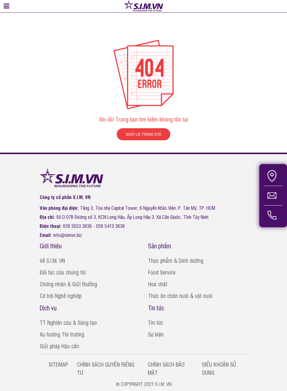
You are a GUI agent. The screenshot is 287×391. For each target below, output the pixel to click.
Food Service (161, 272)
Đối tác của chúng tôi (63, 272)
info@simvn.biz (67, 234)
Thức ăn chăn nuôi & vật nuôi (180, 295)
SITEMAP (58, 364)
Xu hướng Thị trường (62, 334)
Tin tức (155, 322)
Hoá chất (157, 283)
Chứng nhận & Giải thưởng (68, 283)
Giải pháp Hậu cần (59, 345)
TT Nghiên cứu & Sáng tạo (68, 322)
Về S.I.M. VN (52, 260)
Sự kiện (156, 334)
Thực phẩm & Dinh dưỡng (175, 260)
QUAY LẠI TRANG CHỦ (143, 134)
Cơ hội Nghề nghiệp (61, 295)
